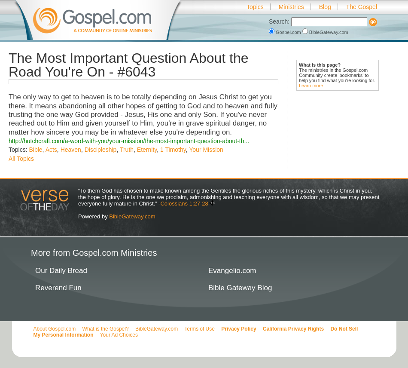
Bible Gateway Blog (240, 288)
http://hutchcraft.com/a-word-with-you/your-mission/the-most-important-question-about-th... (129, 141)
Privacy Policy (238, 329)
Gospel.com (285, 32)
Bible (35, 149)
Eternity (147, 149)
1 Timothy (173, 149)
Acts (51, 149)
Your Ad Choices (119, 335)
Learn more (311, 85)
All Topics (21, 158)
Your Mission (206, 149)
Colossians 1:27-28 (184, 203)
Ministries (291, 6)
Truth (127, 149)
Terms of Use (199, 329)
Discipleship (101, 149)
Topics (255, 6)
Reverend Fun (58, 288)
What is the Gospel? (105, 329)
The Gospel (361, 6)
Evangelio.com (232, 271)
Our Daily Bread (61, 271)
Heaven (71, 149)
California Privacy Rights (293, 329)
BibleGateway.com (325, 32)
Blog (325, 6)
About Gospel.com (54, 329)
